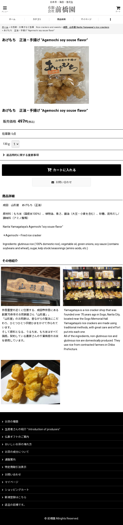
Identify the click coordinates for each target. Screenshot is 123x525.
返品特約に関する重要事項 (21, 155)
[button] (5, 9)
